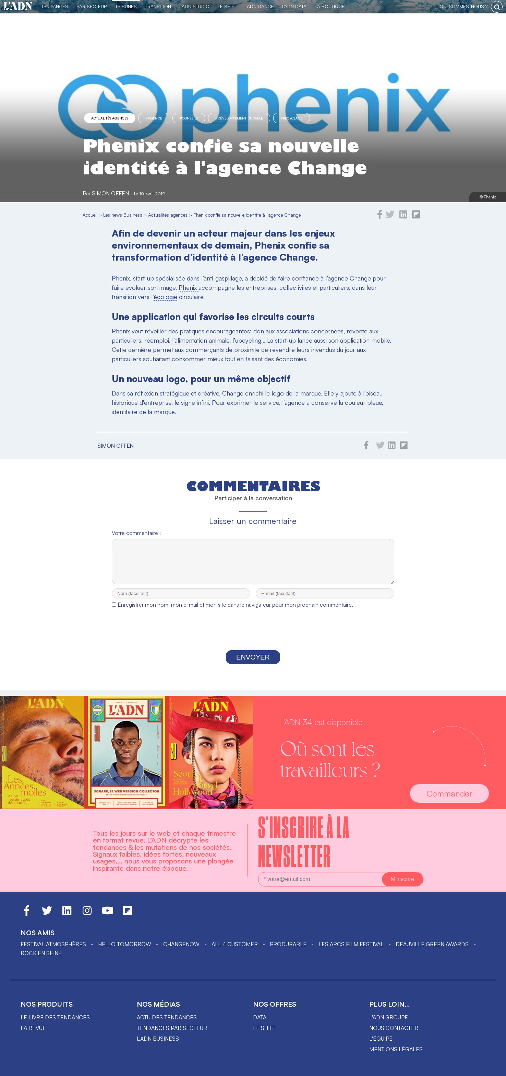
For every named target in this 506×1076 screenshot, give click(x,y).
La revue (33, 1028)
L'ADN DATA (294, 6)
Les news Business (122, 215)
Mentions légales (396, 1049)
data (259, 1017)
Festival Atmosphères (53, 944)
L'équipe (381, 1038)
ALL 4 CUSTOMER (235, 944)
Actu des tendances (167, 1017)
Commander (449, 793)
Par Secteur (91, 6)
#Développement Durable (239, 118)
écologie (165, 296)
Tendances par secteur (172, 1028)
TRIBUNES (126, 6)
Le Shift (227, 6)
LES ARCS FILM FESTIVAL (351, 944)
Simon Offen (110, 193)
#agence (153, 118)
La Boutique (330, 6)
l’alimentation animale (200, 340)
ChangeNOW (181, 944)
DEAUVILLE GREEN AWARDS (432, 944)
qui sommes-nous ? (463, 6)
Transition (158, 6)
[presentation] (253, 637)
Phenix (188, 287)
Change (360, 278)
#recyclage (291, 118)
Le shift (264, 1028)
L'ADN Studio (194, 6)
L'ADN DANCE (259, 6)
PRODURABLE (288, 944)
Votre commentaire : (136, 532)
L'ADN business (158, 1038)
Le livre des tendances (55, 1017)
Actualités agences (109, 118)
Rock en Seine (41, 953)
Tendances (54, 6)
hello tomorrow (124, 944)
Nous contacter (393, 1028)
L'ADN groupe (388, 1017)
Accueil (90, 215)
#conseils (189, 118)
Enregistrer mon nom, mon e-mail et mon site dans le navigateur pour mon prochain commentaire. (235, 610)
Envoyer (253, 663)
